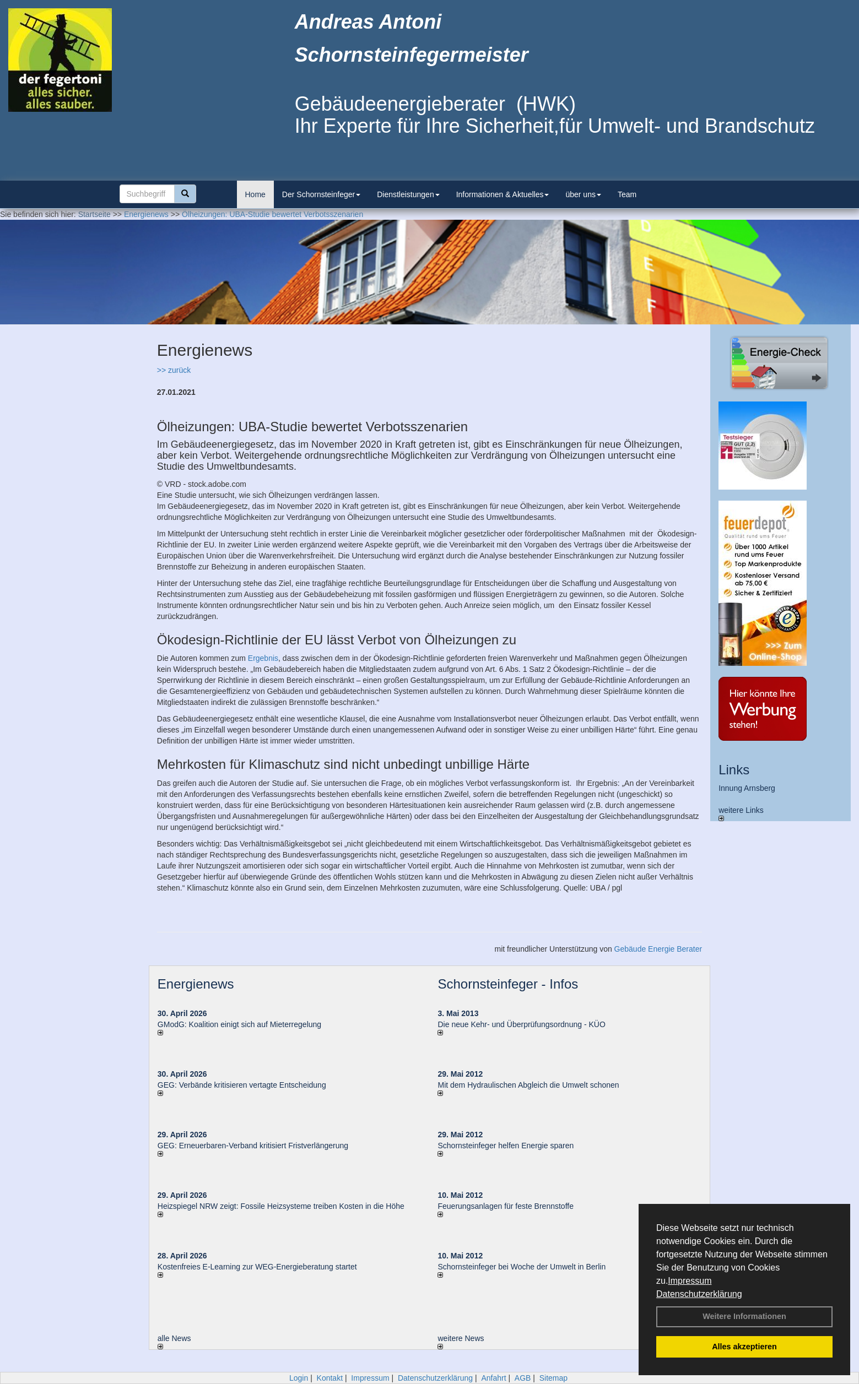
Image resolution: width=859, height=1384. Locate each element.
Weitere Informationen (744, 1316)
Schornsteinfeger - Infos (507, 983)
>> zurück (174, 370)
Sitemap (553, 1378)
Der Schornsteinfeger (321, 194)
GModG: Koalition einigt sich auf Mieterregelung (239, 1024)
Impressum (689, 1280)
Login (298, 1378)
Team (627, 194)
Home (255, 194)
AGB (523, 1378)
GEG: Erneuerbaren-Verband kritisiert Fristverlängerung (254, 1145)
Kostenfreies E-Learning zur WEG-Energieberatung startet (257, 1266)
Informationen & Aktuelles (502, 194)
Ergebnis (263, 658)
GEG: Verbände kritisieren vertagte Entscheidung (242, 1085)
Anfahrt (493, 1378)
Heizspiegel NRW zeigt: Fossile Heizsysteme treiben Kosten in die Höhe (281, 1206)
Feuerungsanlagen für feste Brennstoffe (505, 1206)
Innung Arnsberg (746, 788)
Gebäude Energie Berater (658, 949)
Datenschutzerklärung (699, 1294)
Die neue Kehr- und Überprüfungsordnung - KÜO (521, 1024)
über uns (583, 194)
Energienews (196, 983)
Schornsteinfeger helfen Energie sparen (505, 1145)
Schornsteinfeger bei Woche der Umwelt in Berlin (521, 1266)
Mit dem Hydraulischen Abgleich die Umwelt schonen (528, 1085)
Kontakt (330, 1378)
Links (733, 769)
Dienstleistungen (408, 194)
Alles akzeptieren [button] (744, 1346)
